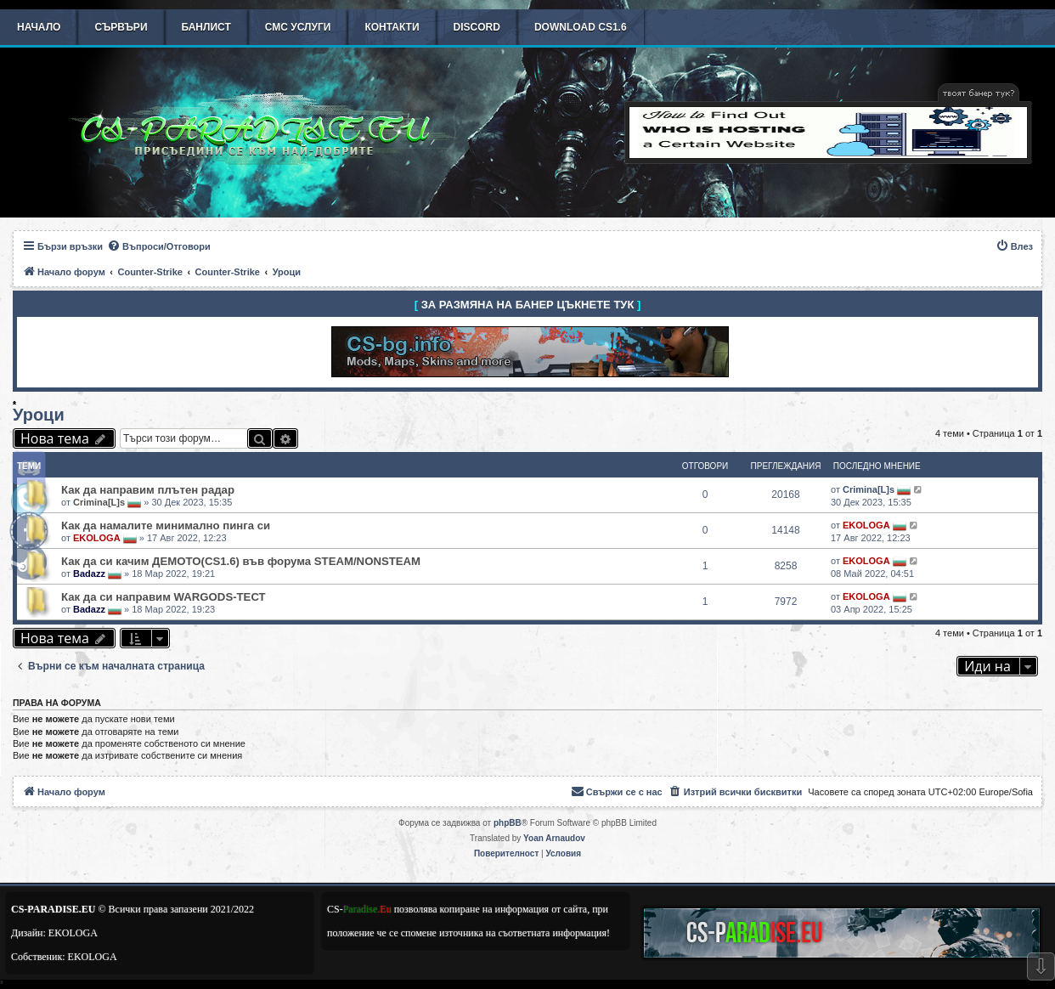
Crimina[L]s (99, 502)
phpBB (508, 823)
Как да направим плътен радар (147, 489)
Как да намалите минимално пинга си (165, 525)
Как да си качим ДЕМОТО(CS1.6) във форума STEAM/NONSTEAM (240, 561)
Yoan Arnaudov (554, 838)
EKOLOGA (97, 538)
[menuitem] (159, 246)
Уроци (39, 414)
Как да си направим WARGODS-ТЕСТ (163, 597)
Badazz (89, 573)
